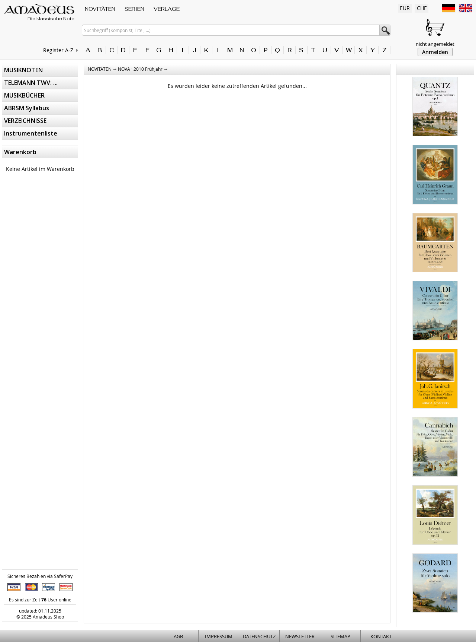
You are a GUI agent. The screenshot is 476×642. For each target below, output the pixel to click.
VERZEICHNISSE (25, 121)
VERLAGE (167, 9)
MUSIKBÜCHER (24, 95)
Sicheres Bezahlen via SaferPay (40, 576)
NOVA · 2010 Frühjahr (140, 69)
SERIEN (134, 9)
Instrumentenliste (30, 133)
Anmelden (435, 51)
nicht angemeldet (435, 44)
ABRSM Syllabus (26, 108)
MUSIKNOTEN (23, 70)
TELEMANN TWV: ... (31, 83)
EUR (404, 8)
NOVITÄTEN (100, 9)
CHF (421, 8)
